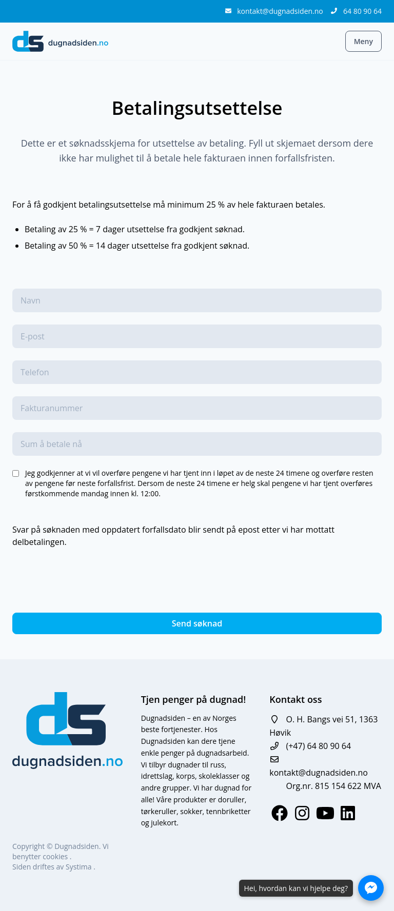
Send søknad (197, 623)
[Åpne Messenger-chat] (371, 888)
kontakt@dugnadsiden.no (281, 11)
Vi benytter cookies (60, 851)
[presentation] (90, 580)
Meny (363, 41)
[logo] (60, 41)
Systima (79, 867)
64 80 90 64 (362, 11)
